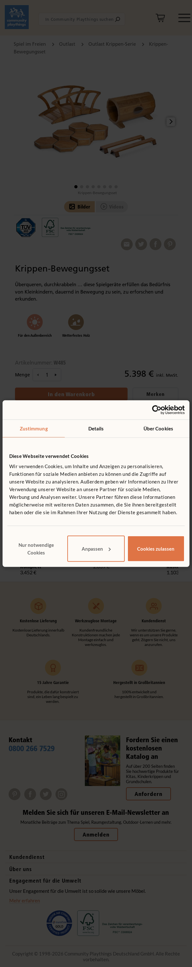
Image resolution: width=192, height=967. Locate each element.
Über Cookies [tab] (158, 428)
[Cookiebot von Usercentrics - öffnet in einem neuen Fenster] (157, 410)
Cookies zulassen (155, 548)
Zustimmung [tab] (34, 428)
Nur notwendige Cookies (36, 548)
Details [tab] (96, 428)
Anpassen (96, 548)
